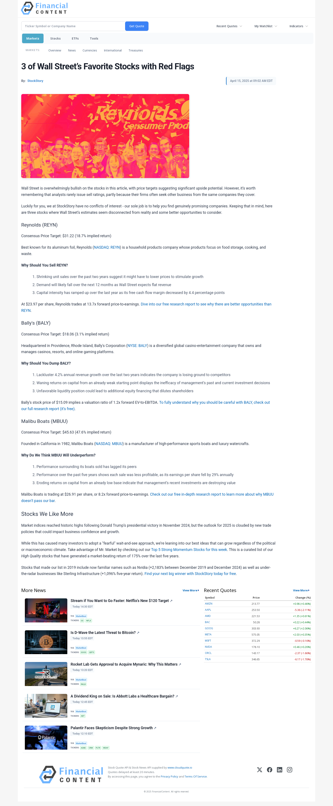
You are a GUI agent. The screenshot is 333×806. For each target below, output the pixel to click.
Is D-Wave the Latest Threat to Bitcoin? (105, 634)
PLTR (99, 751)
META (208, 634)
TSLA (208, 659)
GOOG (84, 653)
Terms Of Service (196, 781)
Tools (94, 38)
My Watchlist (263, 26)
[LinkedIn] (279, 779)
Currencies (90, 50)
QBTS (92, 653)
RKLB (83, 686)
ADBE (83, 751)
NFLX (89, 621)
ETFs (75, 38)
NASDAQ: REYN (107, 247)
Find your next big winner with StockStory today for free (190, 574)
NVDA (208, 647)
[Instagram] (289, 779)
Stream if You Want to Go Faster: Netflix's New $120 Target (122, 601)
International (113, 50)
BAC (207, 622)
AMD (208, 616)
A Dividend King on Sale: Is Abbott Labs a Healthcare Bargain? (124, 699)
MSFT (208, 640)
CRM (92, 751)
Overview (54, 50)
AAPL (208, 610)
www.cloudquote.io (180, 772)
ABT (83, 719)
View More (190, 590)
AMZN (208, 603)
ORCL (208, 653)
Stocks (55, 38)
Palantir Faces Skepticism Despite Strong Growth (114, 732)
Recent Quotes (226, 26)
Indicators (296, 26)
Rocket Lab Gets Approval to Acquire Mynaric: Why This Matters (126, 666)
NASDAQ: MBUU (108, 444)
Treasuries (135, 50)
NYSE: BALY (137, 346)
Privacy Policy (169, 781)
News (72, 50)
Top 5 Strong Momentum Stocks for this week (189, 550)
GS (82, 621)
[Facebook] (269, 779)
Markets (32, 38)
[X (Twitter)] (259, 779)
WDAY (107, 751)
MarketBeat (81, 616)
